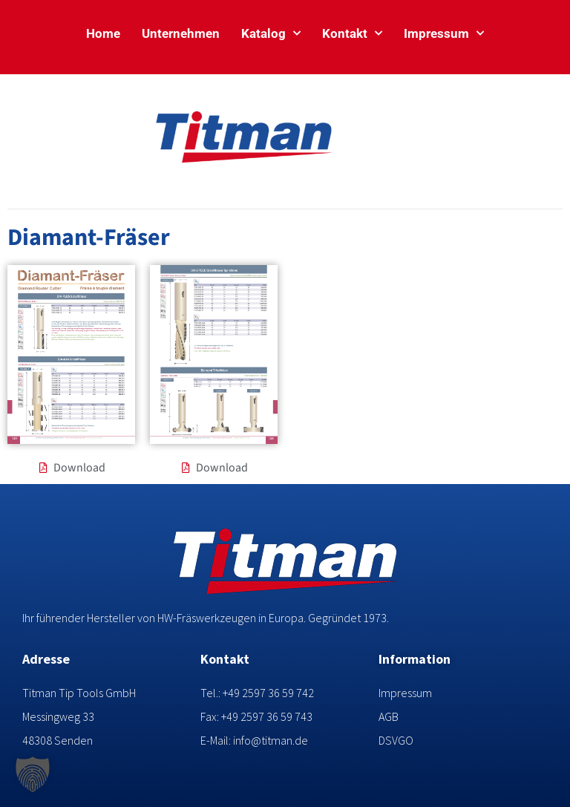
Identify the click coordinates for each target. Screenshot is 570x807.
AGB (389, 716)
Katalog (271, 33)
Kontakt (352, 33)
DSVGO (396, 740)
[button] (32, 774)
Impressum (444, 33)
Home (103, 33)
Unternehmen (181, 33)
